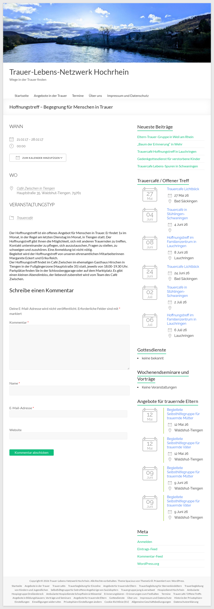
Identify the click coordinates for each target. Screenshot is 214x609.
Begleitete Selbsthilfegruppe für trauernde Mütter (183, 414)
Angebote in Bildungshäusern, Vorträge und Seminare (42, 597)
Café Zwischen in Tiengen (36, 188)
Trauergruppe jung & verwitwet (138, 589)
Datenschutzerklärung (186, 601)
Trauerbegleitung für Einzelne (84, 585)
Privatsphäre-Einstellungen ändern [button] (83, 601)
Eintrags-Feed (147, 549)
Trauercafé (25, 218)
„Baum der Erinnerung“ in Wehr (159, 144)
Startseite (22, 95)
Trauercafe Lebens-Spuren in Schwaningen (167, 166)
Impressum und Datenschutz (128, 95)
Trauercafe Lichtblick (183, 189)
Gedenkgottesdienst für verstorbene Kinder (168, 159)
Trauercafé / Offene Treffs (187, 593)
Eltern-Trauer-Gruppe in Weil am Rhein (165, 137)
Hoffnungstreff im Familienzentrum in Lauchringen (181, 242)
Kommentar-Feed (150, 556)
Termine (78, 95)
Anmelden (144, 542)
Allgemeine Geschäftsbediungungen (151, 601)
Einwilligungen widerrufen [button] (46, 601)
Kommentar (19, 322)
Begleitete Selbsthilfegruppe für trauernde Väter (183, 443)
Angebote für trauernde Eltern (119, 585)
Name (14, 383)
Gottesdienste (117, 597)
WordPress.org (148, 563)
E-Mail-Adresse (21, 408)
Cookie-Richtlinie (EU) (116, 601)
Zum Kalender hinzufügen (38, 158)
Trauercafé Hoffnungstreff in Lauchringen (166, 151)
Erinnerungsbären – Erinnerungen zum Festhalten (131, 593)
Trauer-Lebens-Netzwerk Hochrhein (69, 71)
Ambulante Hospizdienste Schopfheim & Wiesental (73, 593)
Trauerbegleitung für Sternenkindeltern (160, 585)
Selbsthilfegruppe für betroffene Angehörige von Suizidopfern (84, 589)
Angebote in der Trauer (50, 95)
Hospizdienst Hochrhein (171, 589)
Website (15, 430)
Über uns (95, 95)
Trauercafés (58, 585)
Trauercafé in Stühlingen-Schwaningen (177, 214)
